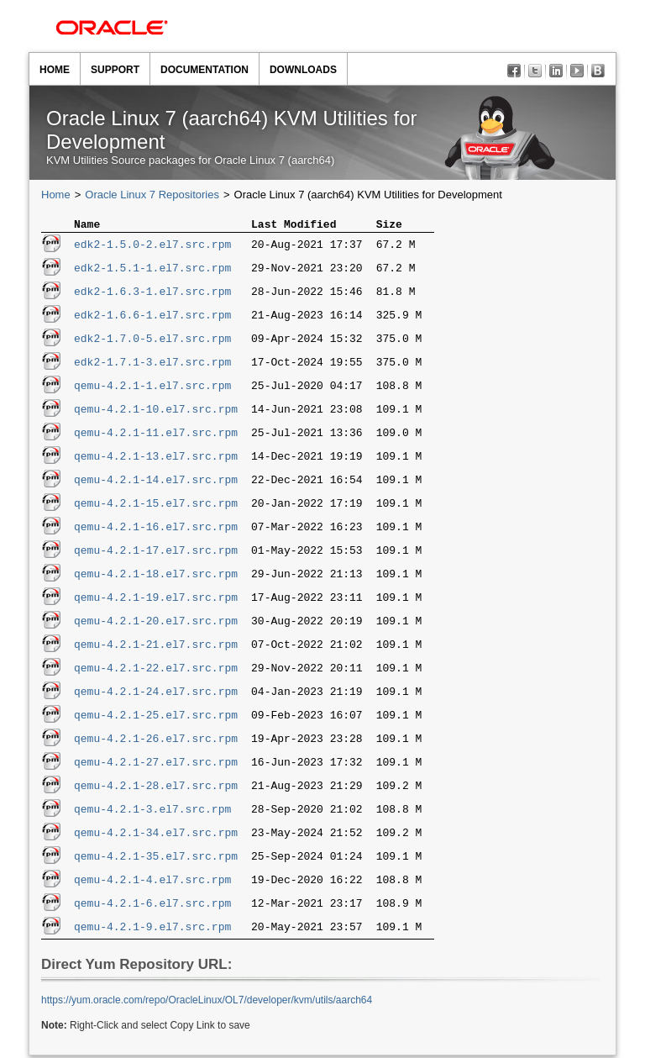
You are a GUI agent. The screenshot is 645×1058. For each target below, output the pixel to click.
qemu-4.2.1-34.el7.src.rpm (156, 835)
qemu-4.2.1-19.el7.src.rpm (156, 600)
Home (54, 70)
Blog (600, 72)
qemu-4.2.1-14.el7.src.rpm (156, 482)
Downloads (303, 70)
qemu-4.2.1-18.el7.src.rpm (156, 576)
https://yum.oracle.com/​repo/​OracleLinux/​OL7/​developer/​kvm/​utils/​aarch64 (206, 1002)
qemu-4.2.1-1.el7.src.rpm (152, 388)
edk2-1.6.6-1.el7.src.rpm (152, 317)
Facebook (516, 72)
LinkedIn (558, 72)
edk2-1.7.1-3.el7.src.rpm (152, 364)
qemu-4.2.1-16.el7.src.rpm (156, 529)
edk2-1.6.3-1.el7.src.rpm (152, 294)
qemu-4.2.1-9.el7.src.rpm (152, 929)
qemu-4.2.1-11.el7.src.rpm (156, 435)
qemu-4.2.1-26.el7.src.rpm (156, 741)
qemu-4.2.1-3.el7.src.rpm (152, 811)
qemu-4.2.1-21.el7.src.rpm (156, 647)
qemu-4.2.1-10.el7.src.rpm (156, 411)
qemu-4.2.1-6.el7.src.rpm (152, 905)
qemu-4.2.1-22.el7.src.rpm (156, 670)
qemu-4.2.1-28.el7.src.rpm (156, 788)
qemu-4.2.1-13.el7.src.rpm (156, 458)
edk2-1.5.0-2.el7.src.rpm (152, 247)
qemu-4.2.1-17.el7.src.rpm (156, 553)
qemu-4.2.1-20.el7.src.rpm (156, 623)
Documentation (204, 70)
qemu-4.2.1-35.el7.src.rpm (156, 858)
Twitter (537, 72)
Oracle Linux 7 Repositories (152, 194)
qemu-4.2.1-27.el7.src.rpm (156, 764)
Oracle (112, 27)
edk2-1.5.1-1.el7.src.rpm (152, 270)
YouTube (579, 72)
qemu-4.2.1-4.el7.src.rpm (152, 882)
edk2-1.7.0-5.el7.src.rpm (152, 341)
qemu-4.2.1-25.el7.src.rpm (156, 717)
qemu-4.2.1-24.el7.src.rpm (156, 694)
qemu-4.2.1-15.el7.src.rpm (156, 505)
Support (115, 70)
